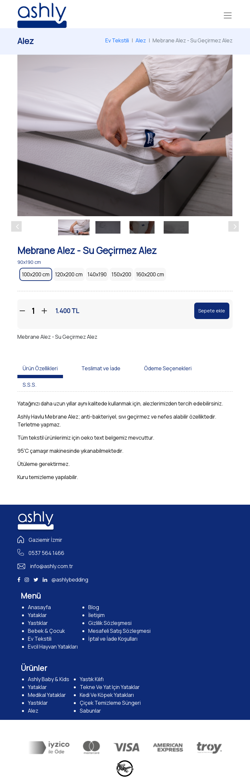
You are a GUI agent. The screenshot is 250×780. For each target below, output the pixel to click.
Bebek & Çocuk (46, 630)
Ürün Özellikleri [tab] (40, 368)
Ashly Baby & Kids (48, 679)
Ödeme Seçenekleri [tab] (168, 368)
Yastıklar (38, 623)
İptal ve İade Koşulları (112, 638)
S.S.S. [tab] (29, 384)
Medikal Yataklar (47, 695)
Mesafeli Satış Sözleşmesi (119, 630)
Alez (140, 40)
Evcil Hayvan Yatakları (53, 646)
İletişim (96, 615)
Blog (93, 607)
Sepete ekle (211, 310)
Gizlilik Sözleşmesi (110, 623)
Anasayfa (39, 607)
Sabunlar (90, 710)
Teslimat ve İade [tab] (100, 368)
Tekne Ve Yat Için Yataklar (110, 687)
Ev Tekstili (117, 40)
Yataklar (37, 615)
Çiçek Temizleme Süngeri (110, 702)
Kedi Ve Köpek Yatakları (107, 695)
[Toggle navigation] (228, 15)
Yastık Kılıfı (92, 679)
